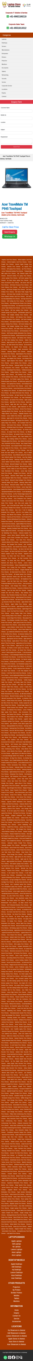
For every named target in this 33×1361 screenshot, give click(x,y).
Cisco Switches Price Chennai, (9, 799)
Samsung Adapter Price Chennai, (16, 351)
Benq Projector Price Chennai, (15, 716)
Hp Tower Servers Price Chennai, (15, 344)
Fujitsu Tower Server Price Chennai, (22, 1196)
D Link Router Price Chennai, (9, 657)
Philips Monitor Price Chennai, (10, 413)
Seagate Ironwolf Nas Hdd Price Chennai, (16, 591)
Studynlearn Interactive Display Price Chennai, (14, 1169)
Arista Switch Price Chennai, (20, 1105)
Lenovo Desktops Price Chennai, (10, 377)
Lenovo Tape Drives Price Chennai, (17, 781)
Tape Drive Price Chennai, (8, 1134)
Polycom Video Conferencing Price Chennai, (16, 748)
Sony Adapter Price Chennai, (14, 370)
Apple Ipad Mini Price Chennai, (14, 861)
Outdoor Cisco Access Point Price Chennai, (13, 501)
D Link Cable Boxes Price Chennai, (16, 666)
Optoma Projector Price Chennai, (22, 1038)
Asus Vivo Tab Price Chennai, (17, 730)
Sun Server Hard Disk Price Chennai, (16, 912)
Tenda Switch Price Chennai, (9, 1231)
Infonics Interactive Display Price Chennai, (19, 1167)
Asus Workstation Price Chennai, (16, 1191)
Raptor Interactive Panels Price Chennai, (13, 1049)
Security (4, 78)
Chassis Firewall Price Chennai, (18, 834)
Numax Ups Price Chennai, (20, 1226)
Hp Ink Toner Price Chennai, (9, 524)
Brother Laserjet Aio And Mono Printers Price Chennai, (16, 704)
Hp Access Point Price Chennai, (16, 649)
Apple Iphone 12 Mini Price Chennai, (19, 889)
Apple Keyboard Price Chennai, (23, 597)
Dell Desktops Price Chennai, (23, 374)
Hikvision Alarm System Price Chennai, (13, 1072)
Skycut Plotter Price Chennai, (20, 1217)
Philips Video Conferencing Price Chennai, (20, 1114)
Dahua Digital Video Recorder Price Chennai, (19, 1063)
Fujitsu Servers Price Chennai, (17, 1194)
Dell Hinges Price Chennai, (22, 420)
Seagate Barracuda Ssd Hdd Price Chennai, (16, 568)
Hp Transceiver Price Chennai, (23, 305)
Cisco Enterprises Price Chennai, (22, 498)
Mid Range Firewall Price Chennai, (10, 838)
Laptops (4, 39)
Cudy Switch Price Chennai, (13, 1233)
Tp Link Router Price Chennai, (18, 1045)
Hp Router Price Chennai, (24, 650)
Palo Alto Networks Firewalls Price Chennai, (16, 1083)
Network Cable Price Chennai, (17, 937)
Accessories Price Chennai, (8, 335)
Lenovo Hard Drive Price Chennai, (10, 677)
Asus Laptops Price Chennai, (9, 436)
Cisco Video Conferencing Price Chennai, (16, 1138)
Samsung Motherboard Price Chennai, (11, 769)
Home (17, 1310)
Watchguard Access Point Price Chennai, (17, 1215)
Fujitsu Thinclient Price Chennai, (22, 1148)
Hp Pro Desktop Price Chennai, (22, 971)
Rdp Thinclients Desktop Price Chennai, (17, 595)
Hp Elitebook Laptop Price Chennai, (16, 380)
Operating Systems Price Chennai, (16, 1017)
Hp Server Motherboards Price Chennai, (16, 901)
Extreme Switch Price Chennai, (21, 1107)
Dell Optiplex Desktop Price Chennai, (18, 315)
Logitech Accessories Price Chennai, (11, 932)
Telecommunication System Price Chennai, (20, 1013)
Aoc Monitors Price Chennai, (14, 710)
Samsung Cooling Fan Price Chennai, (11, 526)
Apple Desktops (16, 1264)
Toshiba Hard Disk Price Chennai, (10, 804)
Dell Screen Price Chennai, (14, 425)
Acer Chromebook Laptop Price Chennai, (12, 886)
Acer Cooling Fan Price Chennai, (17, 567)
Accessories (5, 68)
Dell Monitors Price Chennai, (23, 317)
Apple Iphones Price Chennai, (14, 342)
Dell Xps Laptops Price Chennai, (20, 310)
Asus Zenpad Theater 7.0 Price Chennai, (21, 445)
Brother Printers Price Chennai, (15, 700)
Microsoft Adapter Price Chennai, (19, 464)
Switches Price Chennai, (21, 1022)
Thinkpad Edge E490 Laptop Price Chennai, (16, 272)
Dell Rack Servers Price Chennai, (10, 331)
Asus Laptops (16, 1252)
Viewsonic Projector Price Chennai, (11, 808)
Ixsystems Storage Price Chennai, (22, 1095)
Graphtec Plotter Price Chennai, (10, 1178)
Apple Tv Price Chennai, (8, 645)
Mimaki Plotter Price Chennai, (23, 1176)
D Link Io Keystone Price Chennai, (21, 668)
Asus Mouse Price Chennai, (10, 737)
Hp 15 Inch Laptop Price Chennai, (16, 811)
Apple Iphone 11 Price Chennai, (23, 643)
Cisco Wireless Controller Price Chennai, (17, 620)
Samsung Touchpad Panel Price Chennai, (18, 528)
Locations (4, 89)
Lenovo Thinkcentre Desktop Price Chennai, (13, 271)
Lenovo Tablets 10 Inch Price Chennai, (17, 468)
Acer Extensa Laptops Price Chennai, (16, 982)
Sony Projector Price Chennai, (21, 822)
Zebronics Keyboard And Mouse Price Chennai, (16, 562)
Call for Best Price (10, 227)
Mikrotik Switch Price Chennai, (18, 1082)
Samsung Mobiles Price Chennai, (15, 726)
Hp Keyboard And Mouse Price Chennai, (11, 491)
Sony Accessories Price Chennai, (11, 367)
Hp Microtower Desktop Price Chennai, (12, 909)
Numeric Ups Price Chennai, (9, 684)
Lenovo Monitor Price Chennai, (15, 751)
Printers (4, 57)
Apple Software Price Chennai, (23, 524)
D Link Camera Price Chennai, (15, 873)
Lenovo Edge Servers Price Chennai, (17, 992)
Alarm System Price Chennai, (24, 1070)
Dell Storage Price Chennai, (23, 829)
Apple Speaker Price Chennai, (14, 609)
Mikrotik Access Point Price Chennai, (11, 1157)
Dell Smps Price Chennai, (24, 684)
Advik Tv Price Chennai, (9, 829)
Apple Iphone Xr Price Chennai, (11, 859)
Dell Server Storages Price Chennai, (16, 289)
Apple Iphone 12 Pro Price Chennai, (23, 930)
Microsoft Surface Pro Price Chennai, (11, 487)
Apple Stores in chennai (16, 1338)
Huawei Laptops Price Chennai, (18, 1208)
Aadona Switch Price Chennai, (18, 1102)
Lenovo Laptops (16, 1249)
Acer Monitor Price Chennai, (14, 514)
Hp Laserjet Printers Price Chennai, (22, 434)
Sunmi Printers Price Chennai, (23, 1024)
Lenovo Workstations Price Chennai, (11, 319)
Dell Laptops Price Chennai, (14, 269)
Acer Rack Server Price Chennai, (11, 852)
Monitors (4, 64)
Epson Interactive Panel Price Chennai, (16, 1221)
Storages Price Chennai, (19, 473)
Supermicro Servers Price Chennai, (11, 1199)
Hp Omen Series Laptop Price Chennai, (18, 280)
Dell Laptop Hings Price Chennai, (16, 422)
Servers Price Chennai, (25, 409)
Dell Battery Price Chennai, (24, 338)
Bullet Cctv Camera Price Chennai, (16, 1036)
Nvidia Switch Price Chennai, (15, 1079)
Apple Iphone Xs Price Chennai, (23, 857)
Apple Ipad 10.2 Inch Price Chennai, (17, 689)
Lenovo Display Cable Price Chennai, (21, 613)
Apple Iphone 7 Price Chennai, (20, 641)
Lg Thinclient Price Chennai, (23, 1155)
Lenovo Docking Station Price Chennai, (12, 615)
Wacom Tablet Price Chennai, (23, 923)
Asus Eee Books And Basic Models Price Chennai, (16, 451)
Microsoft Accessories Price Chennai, (12, 698)
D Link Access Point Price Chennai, (11, 659)
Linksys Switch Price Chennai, (24, 1210)
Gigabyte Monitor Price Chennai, (18, 1190)
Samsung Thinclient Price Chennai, (11, 1150)
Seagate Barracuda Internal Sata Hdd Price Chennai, (16, 576)
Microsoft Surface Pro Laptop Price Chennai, (19, 276)
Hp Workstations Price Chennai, (10, 397)
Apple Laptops (16, 1241)
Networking (5, 75)
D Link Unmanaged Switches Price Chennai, (20, 654)
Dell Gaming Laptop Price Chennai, (18, 928)
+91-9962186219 (18, 16)
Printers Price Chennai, (16, 429)
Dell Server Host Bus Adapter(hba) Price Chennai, (16, 298)
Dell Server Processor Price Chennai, (19, 285)
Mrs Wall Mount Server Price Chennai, (16, 820)
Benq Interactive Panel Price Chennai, (17, 1118)
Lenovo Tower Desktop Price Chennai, (11, 308)
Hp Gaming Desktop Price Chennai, (16, 973)
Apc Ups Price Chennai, (25, 411)
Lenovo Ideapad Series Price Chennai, (22, 489)
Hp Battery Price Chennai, (9, 356)
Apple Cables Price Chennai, (19, 604)
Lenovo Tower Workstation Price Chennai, (16, 470)
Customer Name (5, 108)
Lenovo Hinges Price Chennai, (14, 618)
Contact (4, 96)
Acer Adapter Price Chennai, (14, 358)
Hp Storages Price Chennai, (9, 305)
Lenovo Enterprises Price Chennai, (16, 777)
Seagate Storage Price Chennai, (18, 1093)
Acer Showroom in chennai (16, 1344)
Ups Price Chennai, (26, 269)
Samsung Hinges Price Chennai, (23, 767)
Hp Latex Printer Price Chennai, (16, 896)
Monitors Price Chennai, (14, 266)
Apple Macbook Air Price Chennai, (16, 405)
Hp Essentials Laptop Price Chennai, (20, 1006)
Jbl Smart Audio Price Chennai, (18, 572)
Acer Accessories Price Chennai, (16, 348)
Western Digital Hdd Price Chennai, (11, 579)
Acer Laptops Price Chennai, (14, 383)
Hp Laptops (16, 1246)
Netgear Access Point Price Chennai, (19, 964)
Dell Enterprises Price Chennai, (18, 776)
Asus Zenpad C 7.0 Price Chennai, (16, 450)
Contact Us (16, 1315)
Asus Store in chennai (16, 1341)
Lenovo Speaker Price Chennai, (10, 629)
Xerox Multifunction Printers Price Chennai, (20, 303)
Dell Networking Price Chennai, (16, 823)
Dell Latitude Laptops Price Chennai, (16, 311)
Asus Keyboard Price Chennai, (23, 735)
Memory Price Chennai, (15, 1004)
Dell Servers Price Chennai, (20, 953)
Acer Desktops (16, 1278)
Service (4, 82)
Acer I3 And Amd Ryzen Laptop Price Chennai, (19, 505)
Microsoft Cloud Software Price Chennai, (20, 480)
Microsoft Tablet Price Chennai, (10, 687)
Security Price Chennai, (25, 1031)
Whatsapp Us (9, 236)
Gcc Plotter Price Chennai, (24, 1178)
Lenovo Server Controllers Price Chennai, (18, 537)
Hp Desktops (16, 1269)
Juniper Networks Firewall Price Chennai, (19, 1086)
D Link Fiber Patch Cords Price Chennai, (16, 673)
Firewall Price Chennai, (13, 827)
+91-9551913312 (18, 28)
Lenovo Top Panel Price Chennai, (15, 611)
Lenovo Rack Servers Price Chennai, (22, 388)
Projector (4, 60)
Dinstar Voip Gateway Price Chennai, (11, 1015)
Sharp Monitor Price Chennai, (23, 1185)
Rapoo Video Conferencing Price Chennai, (16, 1120)
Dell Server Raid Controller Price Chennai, (18, 294)
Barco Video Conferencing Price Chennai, (16, 1122)
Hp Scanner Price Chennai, (17, 400)
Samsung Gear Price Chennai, (17, 728)
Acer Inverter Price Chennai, (20, 547)
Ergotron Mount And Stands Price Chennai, (19, 806)
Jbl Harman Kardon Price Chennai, (22, 574)
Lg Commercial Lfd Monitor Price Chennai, (17, 631)
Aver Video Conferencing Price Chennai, (12, 1128)
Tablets (4, 71)
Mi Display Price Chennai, (15, 921)
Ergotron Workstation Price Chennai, (11, 877)
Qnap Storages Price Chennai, (14, 788)
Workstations (5, 50)
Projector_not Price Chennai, (14, 517)
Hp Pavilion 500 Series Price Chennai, (20, 393)
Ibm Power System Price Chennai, (16, 945)
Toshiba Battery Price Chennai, (18, 372)
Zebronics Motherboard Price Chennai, (16, 519)
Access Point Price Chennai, (14, 962)
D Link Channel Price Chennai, (24, 907)
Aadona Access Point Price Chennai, (11, 1116)
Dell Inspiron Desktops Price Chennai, (19, 321)
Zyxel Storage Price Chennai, (15, 1100)
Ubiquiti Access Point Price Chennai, (21, 1141)
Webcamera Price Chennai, (9, 925)
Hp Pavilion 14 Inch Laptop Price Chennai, (18, 648)
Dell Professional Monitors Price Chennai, (18, 905)
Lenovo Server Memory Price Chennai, (16, 587)
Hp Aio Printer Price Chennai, (17, 847)
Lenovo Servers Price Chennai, (15, 386)
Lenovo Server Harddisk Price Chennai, (16, 548)
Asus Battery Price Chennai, (14, 714)
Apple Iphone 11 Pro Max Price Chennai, (21, 753)
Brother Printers (16, 1292)
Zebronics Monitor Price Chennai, (10, 542)
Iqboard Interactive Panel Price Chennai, (16, 1170)
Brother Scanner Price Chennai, (15, 707)
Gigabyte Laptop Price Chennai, (18, 1203)
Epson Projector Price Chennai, (19, 790)
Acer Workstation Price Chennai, (15, 948)
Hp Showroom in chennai (16, 1330)
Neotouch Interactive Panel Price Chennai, (16, 1205)
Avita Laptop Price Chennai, (21, 944)
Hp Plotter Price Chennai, (13, 636)
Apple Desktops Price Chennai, (17, 772)
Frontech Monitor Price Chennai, (18, 1173)
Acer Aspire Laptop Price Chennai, (16, 900)
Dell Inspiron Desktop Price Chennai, (16, 323)
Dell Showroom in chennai (17, 1333)
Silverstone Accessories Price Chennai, (20, 951)
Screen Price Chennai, (16, 795)
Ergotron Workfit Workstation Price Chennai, (19, 801)
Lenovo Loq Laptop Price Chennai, (15, 969)
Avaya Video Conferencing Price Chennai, (20, 1125)
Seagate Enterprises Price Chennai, (21, 815)
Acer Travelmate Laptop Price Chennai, (20, 884)
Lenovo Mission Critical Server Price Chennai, (19, 627)
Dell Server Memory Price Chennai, (16, 286)
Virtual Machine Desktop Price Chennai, (12, 831)
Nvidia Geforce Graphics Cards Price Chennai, (16, 552)
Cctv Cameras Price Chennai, (10, 1033)
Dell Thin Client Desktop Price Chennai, (13, 340)
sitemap (25, 1352)
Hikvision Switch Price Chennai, (23, 1047)
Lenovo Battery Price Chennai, (18, 363)
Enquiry (4, 93)
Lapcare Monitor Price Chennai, (10, 1187)
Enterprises (5, 53)
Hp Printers (16, 1290)
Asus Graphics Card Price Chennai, (19, 739)
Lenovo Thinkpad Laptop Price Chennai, (16, 440)
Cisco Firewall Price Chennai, (14, 840)
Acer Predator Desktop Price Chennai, (16, 761)
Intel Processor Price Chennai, (18, 939)
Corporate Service (7, 86)
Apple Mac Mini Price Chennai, (19, 404)
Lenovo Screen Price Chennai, (9, 625)
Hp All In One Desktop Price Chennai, (16, 633)
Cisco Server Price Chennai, (23, 797)
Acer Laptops (16, 1255)
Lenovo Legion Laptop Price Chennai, (22, 891)
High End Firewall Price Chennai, (23, 836)
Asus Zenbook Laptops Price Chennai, (12, 457)
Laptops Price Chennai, (25, 827)
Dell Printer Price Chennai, (13, 976)
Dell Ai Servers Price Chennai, (15, 1001)
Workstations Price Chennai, (23, 875)
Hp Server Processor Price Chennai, (22, 521)
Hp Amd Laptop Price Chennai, (17, 661)
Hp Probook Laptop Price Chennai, (20, 379)
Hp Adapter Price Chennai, (20, 347)
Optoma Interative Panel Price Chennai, (11, 1040)
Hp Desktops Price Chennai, (9, 390)
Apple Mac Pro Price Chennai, (18, 402)
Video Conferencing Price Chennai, (17, 746)
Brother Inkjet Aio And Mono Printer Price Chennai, (16, 702)
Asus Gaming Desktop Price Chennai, (17, 439)
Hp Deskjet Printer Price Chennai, (16, 432)
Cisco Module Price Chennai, (15, 919)
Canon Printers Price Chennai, (23, 850)
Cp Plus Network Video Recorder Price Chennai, (16, 1067)
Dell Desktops (16, 1267)
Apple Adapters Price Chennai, (15, 361)
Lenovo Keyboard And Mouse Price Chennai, (20, 675)
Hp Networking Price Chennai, (10, 533)
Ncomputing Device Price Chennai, (10, 893)
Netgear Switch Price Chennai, (16, 1056)
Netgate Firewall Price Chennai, (23, 1229)
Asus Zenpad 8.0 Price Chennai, (10, 448)
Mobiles (16, 1295)
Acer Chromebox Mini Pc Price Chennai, (16, 989)
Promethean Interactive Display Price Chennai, (19, 1132)
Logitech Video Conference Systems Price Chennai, (16, 720)
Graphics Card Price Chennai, (9, 259)
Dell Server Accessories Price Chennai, (16, 281)
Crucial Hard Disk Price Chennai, (15, 1054)
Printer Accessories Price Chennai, (17, 765)
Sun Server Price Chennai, (19, 914)
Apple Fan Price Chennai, (8, 599)
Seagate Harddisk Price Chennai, (11, 818)
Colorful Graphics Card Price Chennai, (17, 262)
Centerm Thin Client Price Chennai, (19, 1153)
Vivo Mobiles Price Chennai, (15, 719)
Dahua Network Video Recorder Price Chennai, (16, 1069)
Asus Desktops (16, 1275)
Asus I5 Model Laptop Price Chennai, (22, 455)
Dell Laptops (16, 1244)
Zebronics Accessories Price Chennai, (16, 557)
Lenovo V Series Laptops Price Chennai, (12, 652)
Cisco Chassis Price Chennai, (15, 935)
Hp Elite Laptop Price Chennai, (16, 1007)
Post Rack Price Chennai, (23, 540)
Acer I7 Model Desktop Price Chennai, (19, 760)
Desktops (4, 43)
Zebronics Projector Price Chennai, (10, 1031)
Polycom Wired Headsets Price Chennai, (16, 993)
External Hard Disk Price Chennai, (10, 1026)
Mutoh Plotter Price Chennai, (10, 1180)
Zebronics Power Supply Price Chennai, (20, 475)
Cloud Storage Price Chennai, (15, 854)
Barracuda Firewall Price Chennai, (10, 1088)
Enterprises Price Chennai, (17, 774)
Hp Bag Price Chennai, (16, 758)
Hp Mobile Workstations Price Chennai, (16, 692)
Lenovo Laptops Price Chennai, (10, 278)
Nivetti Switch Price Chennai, (21, 1219)
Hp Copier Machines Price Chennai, (16, 867)
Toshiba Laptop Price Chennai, (19, 942)
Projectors (16, 1287)
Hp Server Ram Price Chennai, (16, 560)
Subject (3, 130)
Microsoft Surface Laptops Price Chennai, (20, 696)
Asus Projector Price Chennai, (18, 733)
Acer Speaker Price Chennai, (15, 544)
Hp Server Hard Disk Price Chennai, (19, 551)
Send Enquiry (9, 232)
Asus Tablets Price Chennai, (25, 441)
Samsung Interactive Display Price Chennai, (16, 1019)
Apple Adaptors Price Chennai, (23, 354)
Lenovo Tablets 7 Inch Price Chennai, (11, 462)
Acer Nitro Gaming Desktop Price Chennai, (18, 987)
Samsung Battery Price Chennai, (23, 365)
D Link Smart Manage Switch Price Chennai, (13, 756)
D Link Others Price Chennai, (24, 657)
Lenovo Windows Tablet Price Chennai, (12, 478)
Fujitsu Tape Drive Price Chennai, (23, 1134)
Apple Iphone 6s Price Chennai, (15, 638)
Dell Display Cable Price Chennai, (22, 682)
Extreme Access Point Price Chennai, (11, 1144)
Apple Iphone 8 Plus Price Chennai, (11, 785)
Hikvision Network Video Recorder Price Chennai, (14, 1066)
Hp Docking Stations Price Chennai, (16, 958)
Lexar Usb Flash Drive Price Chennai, (17, 581)
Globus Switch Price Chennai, (18, 1224)
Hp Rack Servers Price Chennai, (23, 395)
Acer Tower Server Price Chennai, (15, 496)
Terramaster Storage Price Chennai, (11, 1098)
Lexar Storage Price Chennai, (22, 866)
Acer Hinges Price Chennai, (24, 530)
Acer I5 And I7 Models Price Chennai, (11, 507)
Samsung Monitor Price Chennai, (10, 411)
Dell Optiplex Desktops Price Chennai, (18, 326)
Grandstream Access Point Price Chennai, (20, 1160)
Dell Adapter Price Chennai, (9, 338)
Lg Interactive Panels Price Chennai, (11, 602)
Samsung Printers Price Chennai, (22, 459)
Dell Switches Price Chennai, (15, 680)
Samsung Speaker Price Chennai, (11, 845)
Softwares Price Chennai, (25, 1020)
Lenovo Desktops (16, 1272)
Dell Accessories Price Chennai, (24, 335)
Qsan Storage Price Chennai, (15, 1111)
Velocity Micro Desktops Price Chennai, (16, 1201)
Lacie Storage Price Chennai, (19, 586)
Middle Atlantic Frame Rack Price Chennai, (16, 465)
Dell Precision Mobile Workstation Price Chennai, (19, 333)
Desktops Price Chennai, (13, 409)
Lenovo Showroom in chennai (16, 1336)
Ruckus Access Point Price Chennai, (11, 1162)
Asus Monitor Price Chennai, (22, 691)
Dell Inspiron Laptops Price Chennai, (19, 863)
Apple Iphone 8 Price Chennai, (23, 783)
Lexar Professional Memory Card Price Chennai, (16, 582)
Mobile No (3, 115)
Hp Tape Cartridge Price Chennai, (18, 880)
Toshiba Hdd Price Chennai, (14, 1077)
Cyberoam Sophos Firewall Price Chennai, (19, 843)
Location (3, 122)
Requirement (4, 137)
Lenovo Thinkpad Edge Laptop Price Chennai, (16, 711)
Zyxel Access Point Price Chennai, (19, 1146)
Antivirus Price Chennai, (8, 1022)
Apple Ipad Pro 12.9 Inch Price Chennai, (17, 418)
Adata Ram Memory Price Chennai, (18, 1043)
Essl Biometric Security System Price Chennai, (16, 1074)
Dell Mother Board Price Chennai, (15, 427)
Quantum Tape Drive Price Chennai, (13, 1137)
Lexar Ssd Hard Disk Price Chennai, (17, 590)
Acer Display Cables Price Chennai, (16, 529)
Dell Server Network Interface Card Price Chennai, (16, 295)
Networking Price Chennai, (14, 1010)
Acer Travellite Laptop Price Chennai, (21, 1029)
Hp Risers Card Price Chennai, (16, 556)
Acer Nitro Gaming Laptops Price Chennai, (18, 981)
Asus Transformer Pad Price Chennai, (11, 443)
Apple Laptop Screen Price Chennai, (22, 622)
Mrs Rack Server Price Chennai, (23, 599)
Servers (4, 46)
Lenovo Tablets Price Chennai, (15, 416)
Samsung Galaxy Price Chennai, (10, 482)
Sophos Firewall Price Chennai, (10, 1212)
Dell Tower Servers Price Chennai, (22, 328)
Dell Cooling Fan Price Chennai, (16, 301)
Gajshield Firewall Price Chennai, (15, 1091)
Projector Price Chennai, (13, 870)
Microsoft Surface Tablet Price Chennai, (20, 485)
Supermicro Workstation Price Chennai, (18, 1183)
